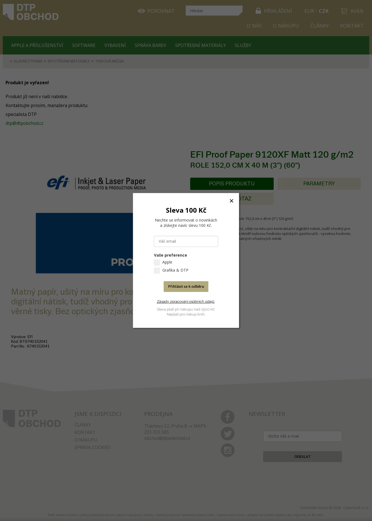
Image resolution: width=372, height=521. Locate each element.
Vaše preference (170, 255)
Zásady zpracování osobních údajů (185, 301)
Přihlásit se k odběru (186, 286)
